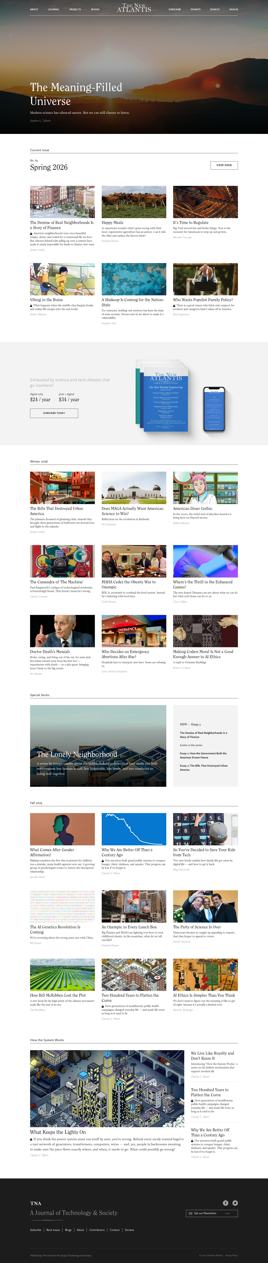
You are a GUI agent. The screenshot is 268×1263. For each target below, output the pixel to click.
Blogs (68, 1230)
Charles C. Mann (111, 873)
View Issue (224, 165)
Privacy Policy (231, 1255)
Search (215, 9)
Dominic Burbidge (183, 1010)
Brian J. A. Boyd (181, 668)
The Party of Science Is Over (197, 927)
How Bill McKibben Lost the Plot (58, 995)
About (34, 9)
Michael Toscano (182, 237)
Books (95, 9)
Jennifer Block (37, 877)
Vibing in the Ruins (46, 300)
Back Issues (53, 1230)
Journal (54, 9)
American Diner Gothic (192, 509)
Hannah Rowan (110, 241)
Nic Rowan (36, 674)
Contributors (97, 1230)
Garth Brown (109, 602)
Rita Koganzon (181, 314)
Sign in (233, 9)
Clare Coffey (180, 602)
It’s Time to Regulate (191, 223)
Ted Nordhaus (37, 1010)
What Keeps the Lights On (58, 1132)
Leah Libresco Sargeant (114, 671)
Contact (115, 1230)
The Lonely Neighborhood (77, 754)
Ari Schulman (109, 524)
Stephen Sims (109, 323)
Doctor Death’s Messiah (50, 652)
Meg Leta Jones (181, 869)
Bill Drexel (35, 943)
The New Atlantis (214, 1255)
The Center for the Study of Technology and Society (66, 1255)
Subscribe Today (54, 413)
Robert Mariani (38, 314)
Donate (196, 9)
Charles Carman (39, 596)
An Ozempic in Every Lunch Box (129, 927)
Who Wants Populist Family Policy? (203, 300)
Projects (75, 9)
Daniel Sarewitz (182, 942)
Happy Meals (112, 223)
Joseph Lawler (37, 250)
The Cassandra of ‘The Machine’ (56, 582)
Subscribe (175, 9)
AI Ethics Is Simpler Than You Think (204, 995)
